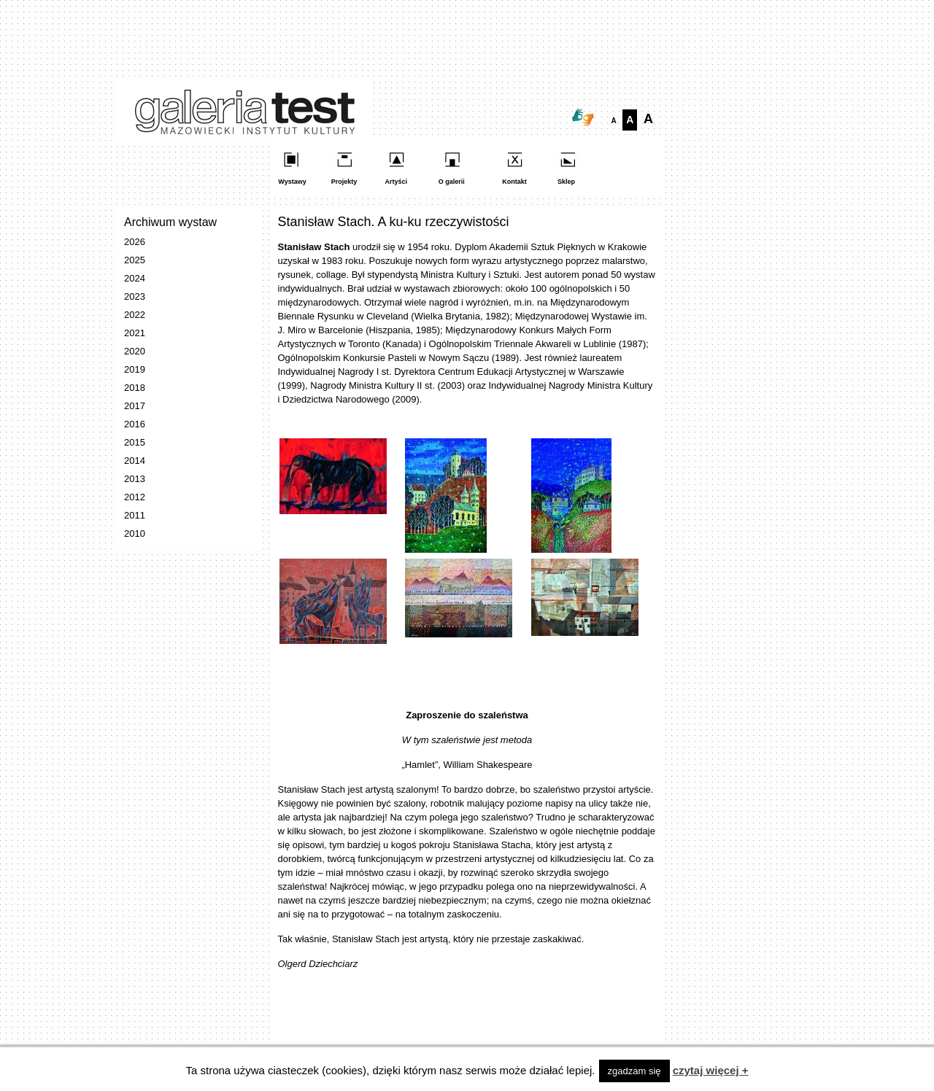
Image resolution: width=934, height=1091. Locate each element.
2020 (134, 351)
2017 (134, 405)
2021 (134, 332)
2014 (134, 460)
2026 (134, 241)
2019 (134, 369)
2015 (134, 442)
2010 (134, 533)
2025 (134, 260)
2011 (134, 515)
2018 (134, 387)
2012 (134, 497)
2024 (134, 278)
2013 (134, 478)
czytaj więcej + (711, 1070)
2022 (134, 314)
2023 (134, 296)
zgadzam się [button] (634, 1070)
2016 (134, 424)
